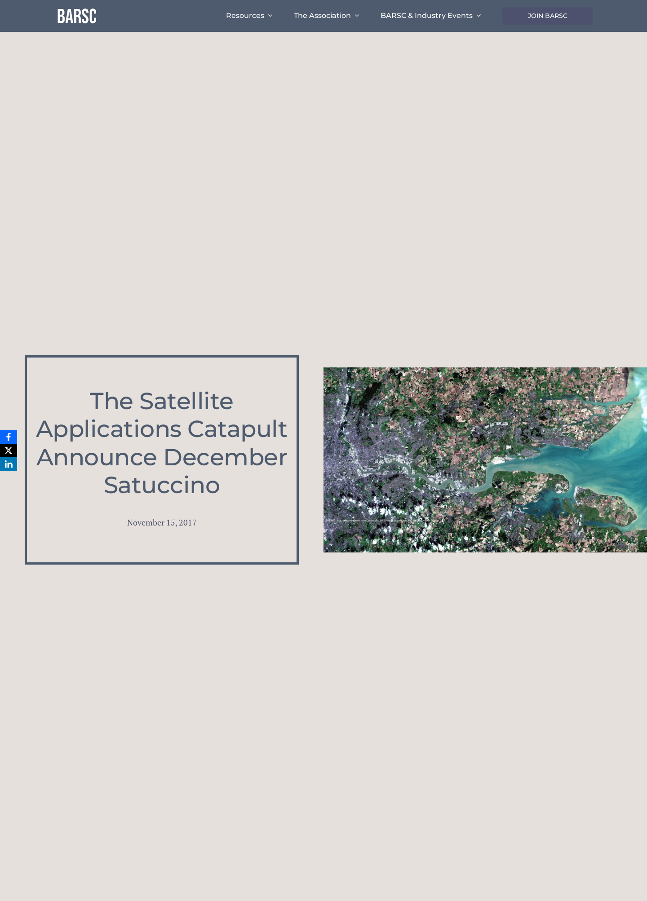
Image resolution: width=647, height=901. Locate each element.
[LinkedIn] (8, 464)
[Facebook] (8, 437)
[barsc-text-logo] (77, 9)
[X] (8, 450)
